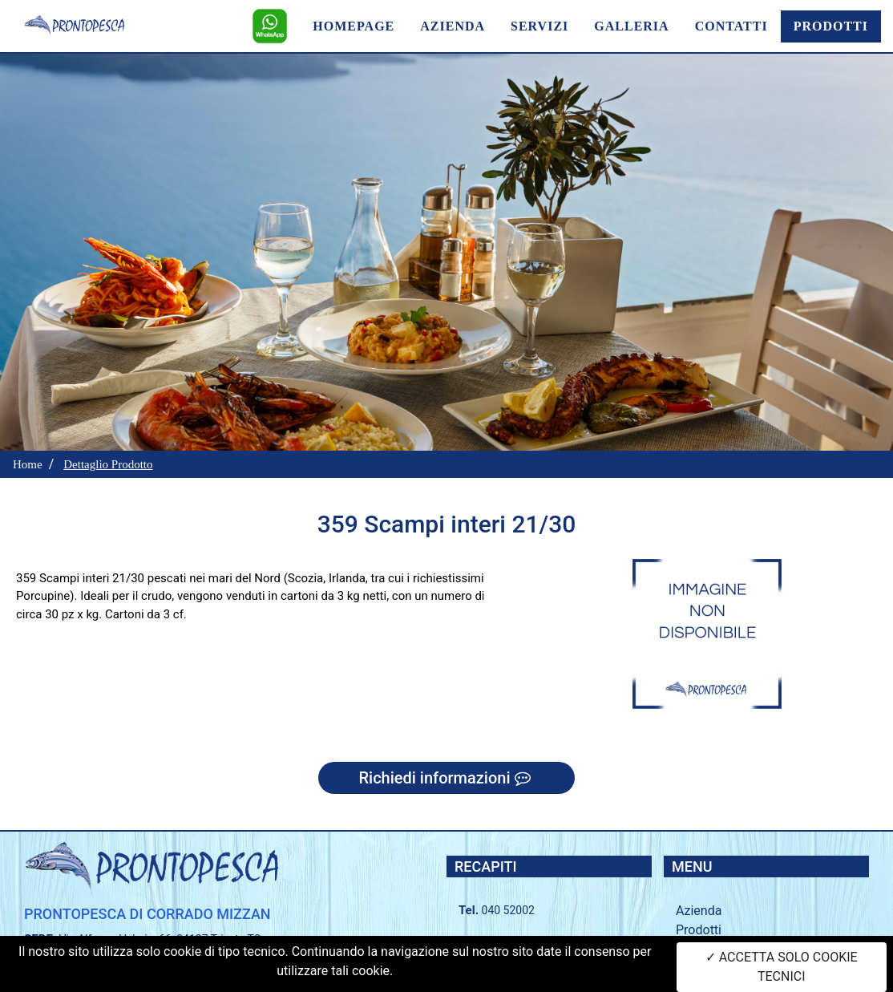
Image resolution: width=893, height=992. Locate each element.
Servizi (694, 949)
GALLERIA (631, 26)
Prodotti (698, 929)
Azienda (698, 910)
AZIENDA (452, 26)
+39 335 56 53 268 (531, 945)
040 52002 (508, 910)
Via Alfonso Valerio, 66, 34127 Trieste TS (160, 939)
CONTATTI (731, 26)
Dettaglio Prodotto (107, 464)
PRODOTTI (831, 26)
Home (27, 464)
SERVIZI (539, 26)
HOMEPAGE (353, 26)
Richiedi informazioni (446, 778)
